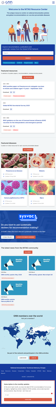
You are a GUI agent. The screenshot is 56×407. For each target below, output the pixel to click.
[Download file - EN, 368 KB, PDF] (11, 126)
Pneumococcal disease (9, 62)
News (44, 371)
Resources (8, 371)
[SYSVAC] (28, 217)
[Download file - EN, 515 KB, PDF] (11, 92)
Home (2, 371)
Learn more (22, 358)
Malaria (41, 171)
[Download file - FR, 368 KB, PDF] (14, 126)
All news (28, 252)
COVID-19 (19, 62)
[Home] (6, 2)
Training (28, 371)
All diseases (28, 149)
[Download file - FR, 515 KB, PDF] (14, 92)
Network (3, 373)
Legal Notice (30, 376)
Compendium (21, 371)
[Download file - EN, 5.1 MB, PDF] (11, 109)
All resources (28, 77)
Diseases (14, 371)
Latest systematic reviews (25, 237)
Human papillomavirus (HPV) (14, 198)
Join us (33, 358)
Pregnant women (28, 62)
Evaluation (33, 371)
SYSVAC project (8, 237)
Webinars (49, 371)
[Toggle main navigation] (53, 2)
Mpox (36, 62)
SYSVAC (39, 371)
